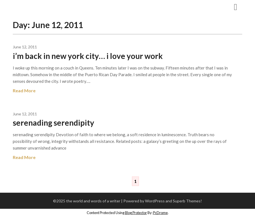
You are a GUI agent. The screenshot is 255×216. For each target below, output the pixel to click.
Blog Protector (136, 212)
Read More (24, 90)
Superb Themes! (187, 200)
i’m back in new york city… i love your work (88, 56)
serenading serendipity (53, 122)
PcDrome (160, 212)
